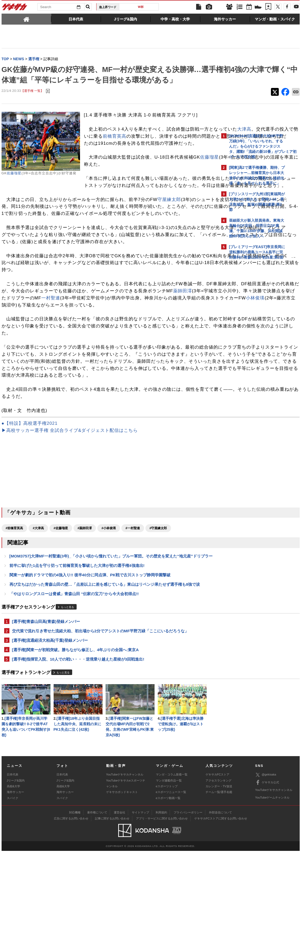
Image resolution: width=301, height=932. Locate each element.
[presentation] (26, 19)
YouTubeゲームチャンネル (272, 878)
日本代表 (12, 855)
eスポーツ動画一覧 (168, 879)
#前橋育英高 (14, 595)
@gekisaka (265, 856)
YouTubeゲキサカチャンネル (125, 855)
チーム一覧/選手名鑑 (219, 873)
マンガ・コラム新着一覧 (172, 855)
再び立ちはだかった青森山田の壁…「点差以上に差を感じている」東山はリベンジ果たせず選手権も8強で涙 (104, 660)
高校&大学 (13, 867)
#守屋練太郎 (158, 595)
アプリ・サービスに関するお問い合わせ (162, 899)
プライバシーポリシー (188, 893)
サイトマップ (140, 893)
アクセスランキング (218, 861)
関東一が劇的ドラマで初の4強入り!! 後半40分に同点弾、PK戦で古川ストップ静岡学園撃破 (90, 650)
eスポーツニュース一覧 (171, 873)
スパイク (12, 879)
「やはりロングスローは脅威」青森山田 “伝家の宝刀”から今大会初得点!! (74, 670)
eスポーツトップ (167, 867)
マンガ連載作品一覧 (169, 861)
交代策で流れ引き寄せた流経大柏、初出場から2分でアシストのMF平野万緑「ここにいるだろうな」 (100, 708)
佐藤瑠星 (14, 184)
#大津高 (38, 595)
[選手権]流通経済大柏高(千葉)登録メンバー (50, 718)
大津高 (124, 147)
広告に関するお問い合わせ (71, 899)
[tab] (26, 19)
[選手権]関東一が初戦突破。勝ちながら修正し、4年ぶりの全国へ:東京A (75, 728)
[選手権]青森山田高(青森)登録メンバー (46, 698)
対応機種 (75, 893)
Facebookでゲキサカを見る (251, 352)
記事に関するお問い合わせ (112, 899)
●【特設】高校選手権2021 (30, 490)
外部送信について (220, 893)
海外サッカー (15, 873)
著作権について (97, 893)
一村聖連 (27, 351)
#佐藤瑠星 (61, 595)
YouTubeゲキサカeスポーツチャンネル (125, 864)
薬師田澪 (69, 344)
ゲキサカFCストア (218, 855)
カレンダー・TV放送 (219, 867)
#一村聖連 (133, 595)
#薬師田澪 (85, 595)
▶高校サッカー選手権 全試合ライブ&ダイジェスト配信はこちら (70, 497)
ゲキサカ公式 (267, 863)
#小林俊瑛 (108, 595)
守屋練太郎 (169, 231)
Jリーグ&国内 (16, 861)
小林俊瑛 (27, 358)
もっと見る (67, 683)
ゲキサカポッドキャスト (122, 873)
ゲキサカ (15, 8)
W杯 (141, 6)
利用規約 (161, 893)
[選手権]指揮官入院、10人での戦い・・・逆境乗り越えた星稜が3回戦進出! (78, 738)
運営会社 (119, 893)
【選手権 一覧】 (32, 102)
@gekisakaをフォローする (250, 341)
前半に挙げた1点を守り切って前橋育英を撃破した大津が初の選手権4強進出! (77, 640)
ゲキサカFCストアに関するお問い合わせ (220, 899)
